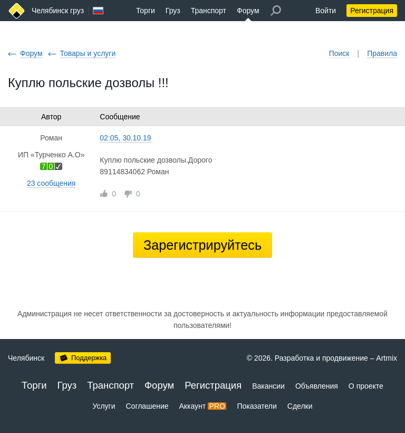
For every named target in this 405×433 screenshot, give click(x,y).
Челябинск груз (58, 10)
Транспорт (208, 10)
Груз (173, 10)
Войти (325, 10)
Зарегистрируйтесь (202, 245)
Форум (248, 10)
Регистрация (371, 10)
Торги (145, 10)
